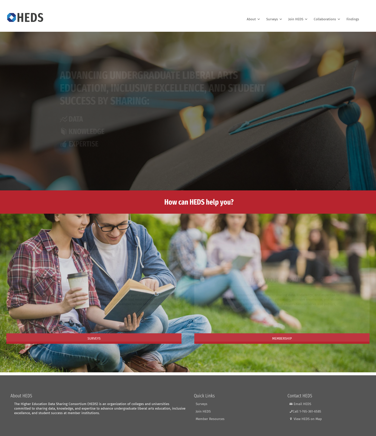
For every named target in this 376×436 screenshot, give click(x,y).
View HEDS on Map (305, 419)
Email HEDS (300, 404)
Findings (352, 17)
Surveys (274, 17)
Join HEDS (298, 17)
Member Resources (210, 419)
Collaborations (327, 17)
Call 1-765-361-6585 (305, 411)
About (253, 17)
